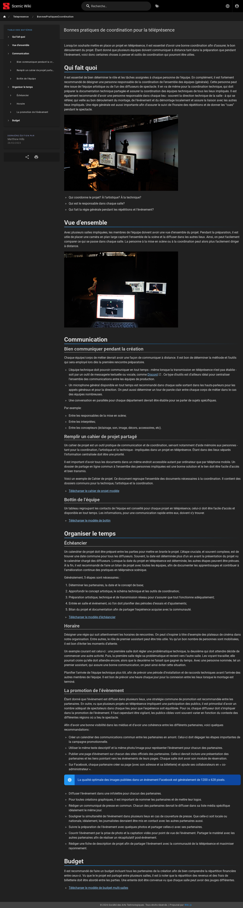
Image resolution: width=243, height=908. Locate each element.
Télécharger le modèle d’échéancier (92, 617)
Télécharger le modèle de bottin (89, 520)
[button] (227, 6)
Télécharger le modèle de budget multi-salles (98, 888)
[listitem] (31, 37)
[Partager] (27, 157)
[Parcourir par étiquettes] (157, 6)
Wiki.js (188, 905)
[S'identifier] (236, 6)
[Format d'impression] (36, 157)
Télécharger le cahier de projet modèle (94, 491)
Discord (153, 374)
